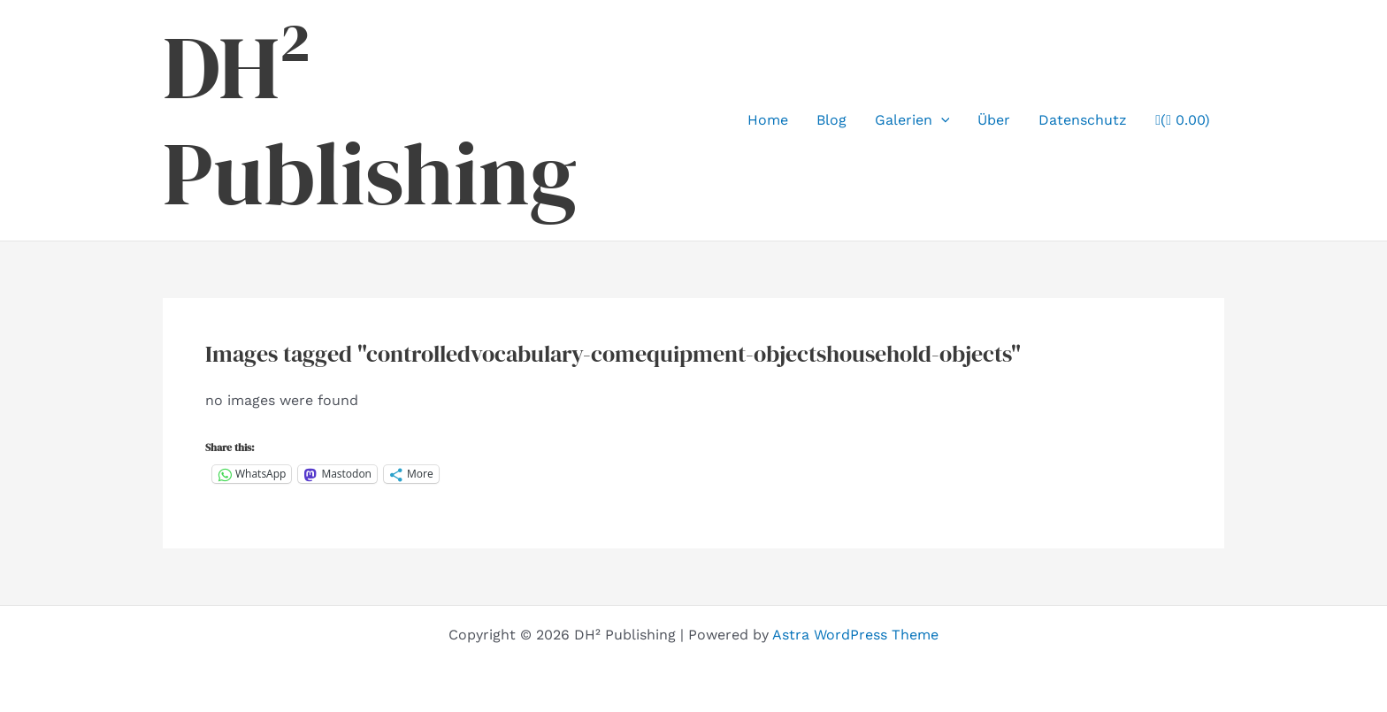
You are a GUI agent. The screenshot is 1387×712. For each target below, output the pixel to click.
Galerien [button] (912, 120)
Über (993, 119)
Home (767, 119)
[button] (941, 120)
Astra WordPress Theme (855, 634)
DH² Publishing (370, 120)
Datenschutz (1082, 119)
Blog (831, 119)
